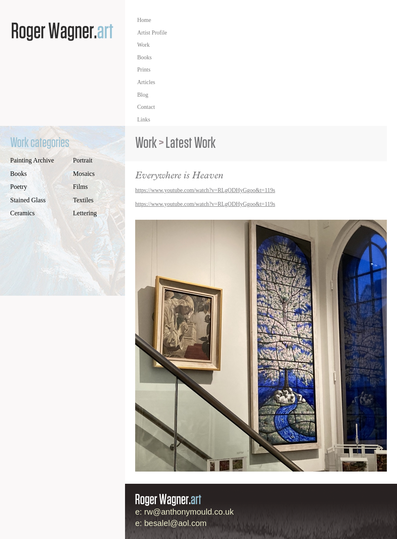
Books (144, 57)
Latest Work (191, 143)
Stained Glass (28, 200)
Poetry (18, 186)
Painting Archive (32, 160)
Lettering (85, 213)
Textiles (83, 200)
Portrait (83, 160)
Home (144, 20)
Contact (146, 107)
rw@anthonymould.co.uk (188, 511)
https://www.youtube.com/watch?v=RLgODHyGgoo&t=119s (205, 190)
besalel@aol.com (175, 523)
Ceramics (22, 213)
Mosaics (84, 173)
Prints (144, 70)
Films (80, 186)
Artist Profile (152, 33)
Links (143, 120)
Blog (142, 95)
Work (143, 45)
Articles (146, 82)
